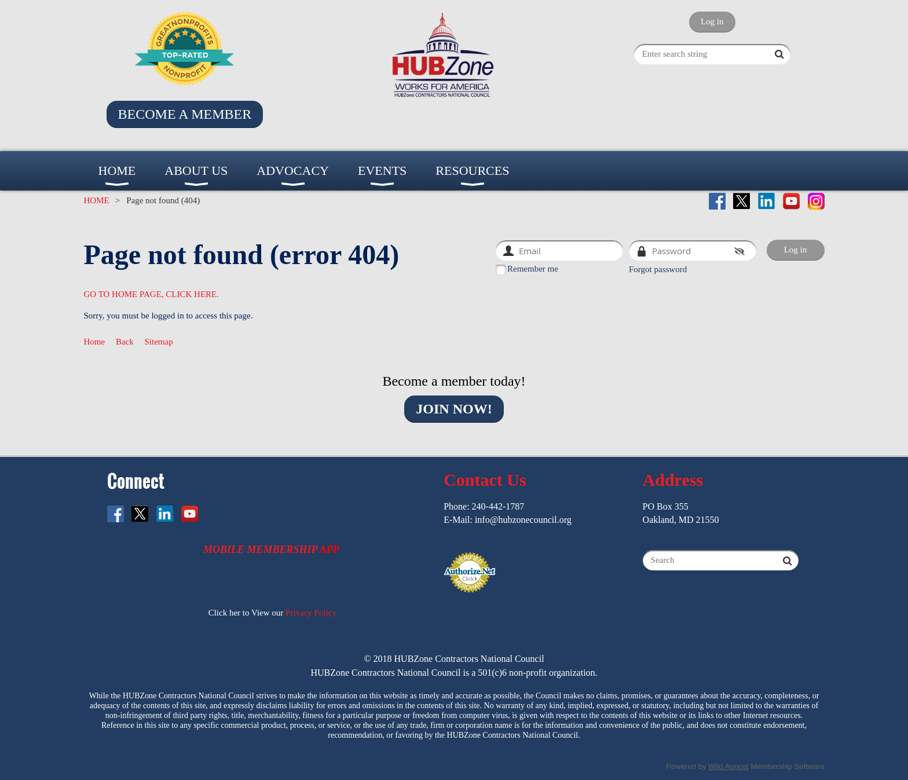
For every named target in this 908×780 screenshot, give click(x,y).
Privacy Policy (310, 612)
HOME (96, 200)
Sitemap (159, 341)
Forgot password (658, 269)
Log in (712, 21)
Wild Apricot (728, 766)
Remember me (532, 268)
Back (125, 341)
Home (94, 341)
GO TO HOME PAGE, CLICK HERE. (151, 294)
